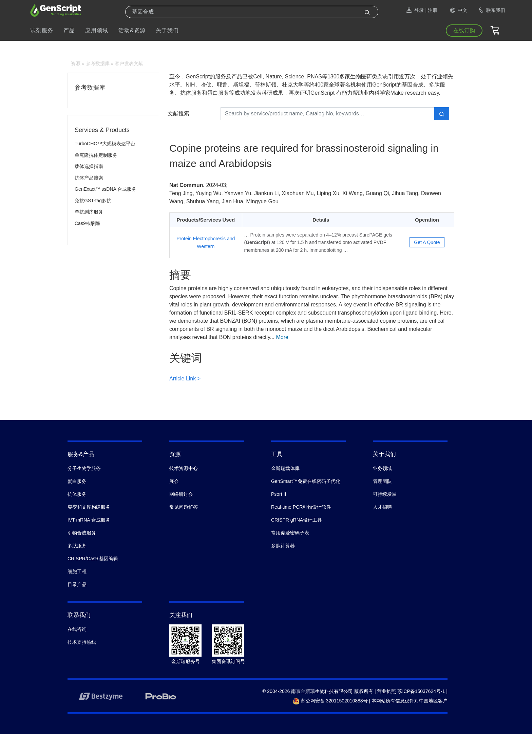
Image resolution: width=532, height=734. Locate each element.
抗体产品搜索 (89, 178)
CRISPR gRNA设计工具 (296, 520)
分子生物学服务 (84, 468)
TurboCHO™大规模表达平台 (105, 143)
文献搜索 (178, 113)
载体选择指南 (89, 166)
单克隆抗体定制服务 (96, 155)
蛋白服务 (77, 481)
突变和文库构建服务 (89, 507)
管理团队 (382, 481)
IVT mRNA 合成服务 (89, 520)
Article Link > (185, 378)
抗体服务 (77, 494)
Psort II (278, 494)
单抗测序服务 (89, 211)
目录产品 (77, 584)
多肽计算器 (283, 545)
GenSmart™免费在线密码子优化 (305, 481)
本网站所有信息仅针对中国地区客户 (410, 700)
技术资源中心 (183, 468)
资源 (75, 63)
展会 (174, 481)
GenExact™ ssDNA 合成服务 (105, 189)
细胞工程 (77, 571)
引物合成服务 (82, 532)
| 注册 (431, 10)
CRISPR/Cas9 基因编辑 (93, 558)
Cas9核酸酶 (87, 223)
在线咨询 (77, 629)
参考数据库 (98, 63)
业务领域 (382, 468)
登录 (414, 10)
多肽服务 (77, 545)
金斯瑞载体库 (285, 468)
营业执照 (386, 691)
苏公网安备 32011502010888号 (330, 700)
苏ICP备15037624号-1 (421, 691)
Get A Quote (427, 242)
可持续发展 (385, 494)
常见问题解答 (183, 507)
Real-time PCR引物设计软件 (301, 507)
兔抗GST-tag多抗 (93, 200)
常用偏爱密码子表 (290, 532)
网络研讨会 (181, 494)
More (282, 337)
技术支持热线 (82, 642)
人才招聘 (382, 507)
